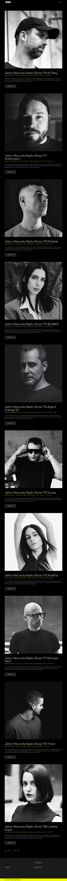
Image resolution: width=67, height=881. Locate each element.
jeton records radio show (34, 75)
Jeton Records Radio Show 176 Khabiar (31, 241)
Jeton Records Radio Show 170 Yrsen (30, 744)
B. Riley (17, 75)
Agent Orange (8, 412)
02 (8, 850)
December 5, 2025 (49, 326)
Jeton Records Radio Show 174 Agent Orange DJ (30, 408)
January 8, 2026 (48, 244)
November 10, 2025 (52, 412)
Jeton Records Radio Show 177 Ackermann (26, 157)
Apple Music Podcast (10, 75)
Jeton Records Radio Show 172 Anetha (31, 575)
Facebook (38, 867)
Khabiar (38, 244)
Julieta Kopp (39, 832)
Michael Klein (39, 663)
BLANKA (18, 326)
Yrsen (42, 746)
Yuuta (42, 495)
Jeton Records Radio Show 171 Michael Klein (31, 659)
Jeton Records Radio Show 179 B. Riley (31, 73)
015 (15, 850)
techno (42, 75)
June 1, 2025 (50, 832)
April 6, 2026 (47, 75)
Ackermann (7, 161)
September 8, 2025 (49, 578)
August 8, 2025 (51, 663)
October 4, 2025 (47, 495)
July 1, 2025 (46, 746)
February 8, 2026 (50, 161)
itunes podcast (24, 75)
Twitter (7, 867)
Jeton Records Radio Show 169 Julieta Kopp (31, 828)
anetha (6, 578)
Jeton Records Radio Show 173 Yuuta (30, 492)
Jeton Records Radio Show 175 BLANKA (32, 324)
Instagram (38, 862)
